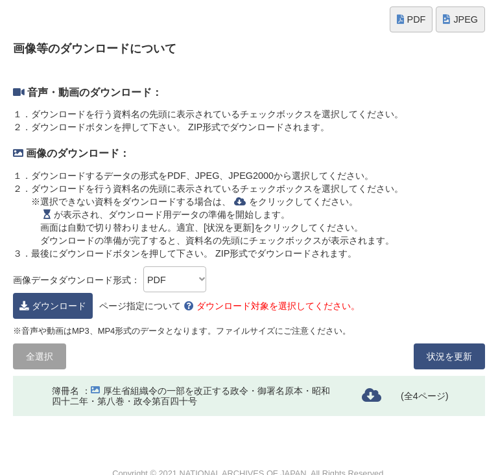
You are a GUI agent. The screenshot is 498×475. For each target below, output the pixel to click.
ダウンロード (52, 306)
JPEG (460, 19)
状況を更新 (449, 356)
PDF (411, 19)
